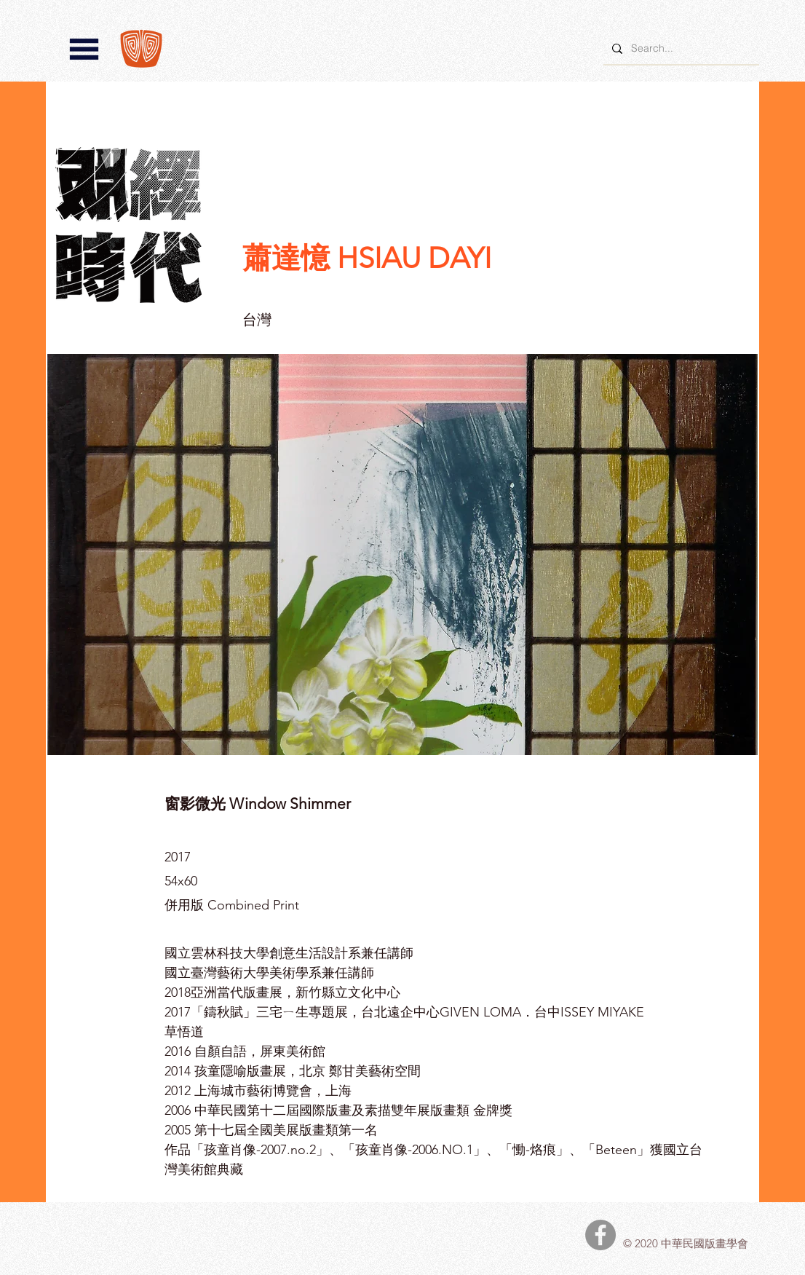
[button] (84, 49)
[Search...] (680, 48)
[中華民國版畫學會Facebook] (600, 1235)
